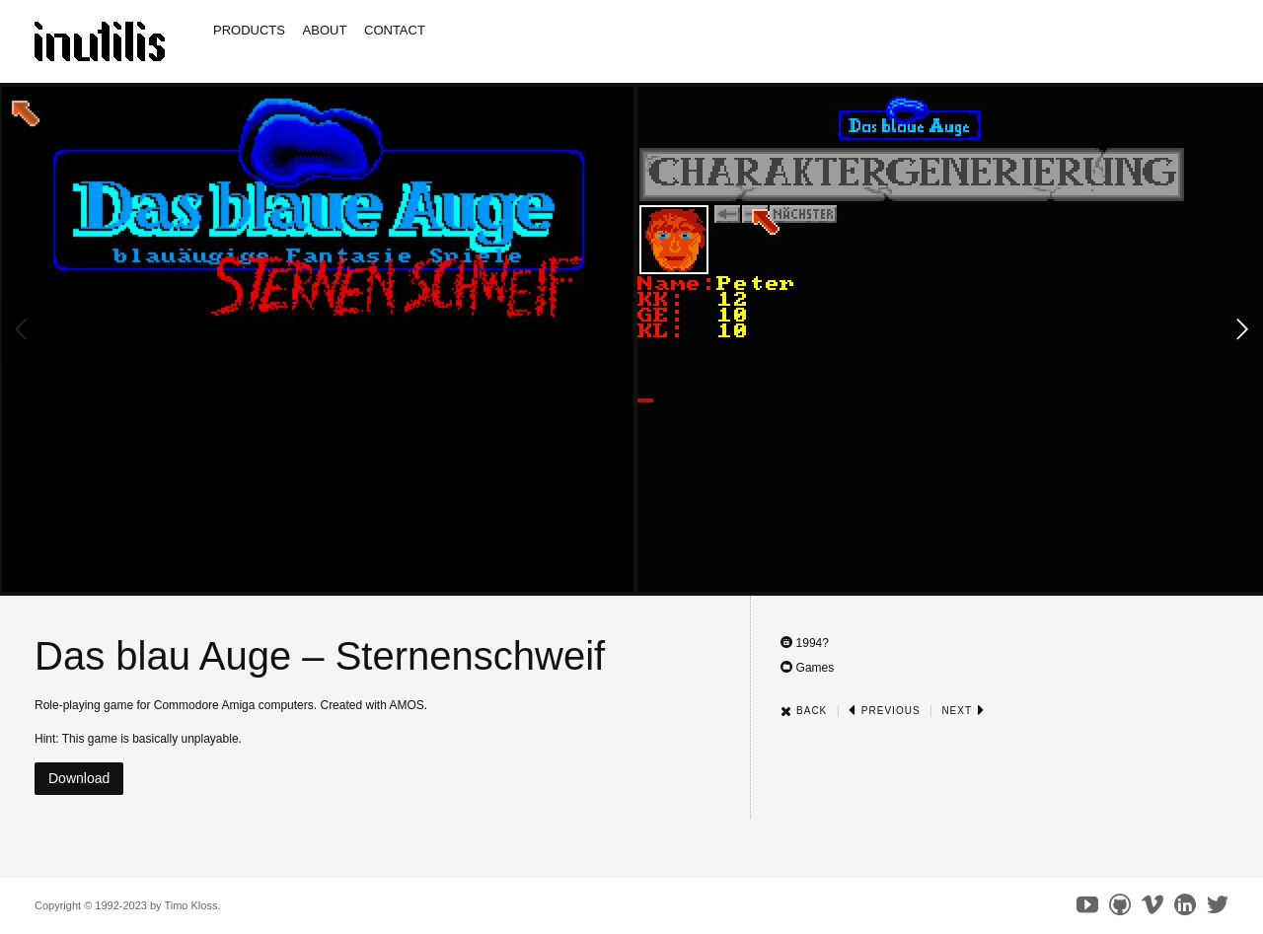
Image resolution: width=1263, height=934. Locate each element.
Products (249, 30)
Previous (884, 710)
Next (962, 710)
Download (79, 778)
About (325, 30)
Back (803, 710)
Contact (394, 30)
